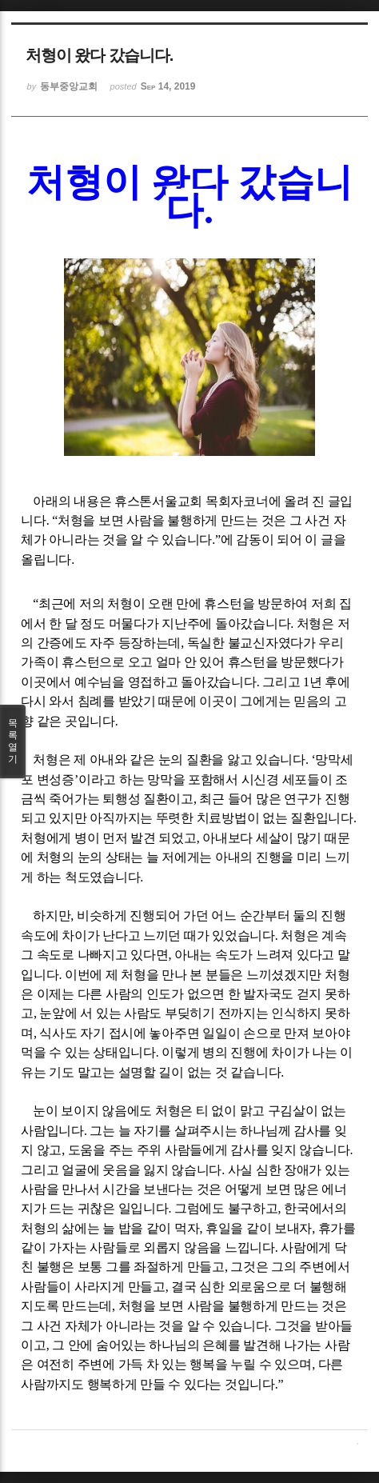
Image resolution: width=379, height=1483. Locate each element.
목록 (13, 741)
